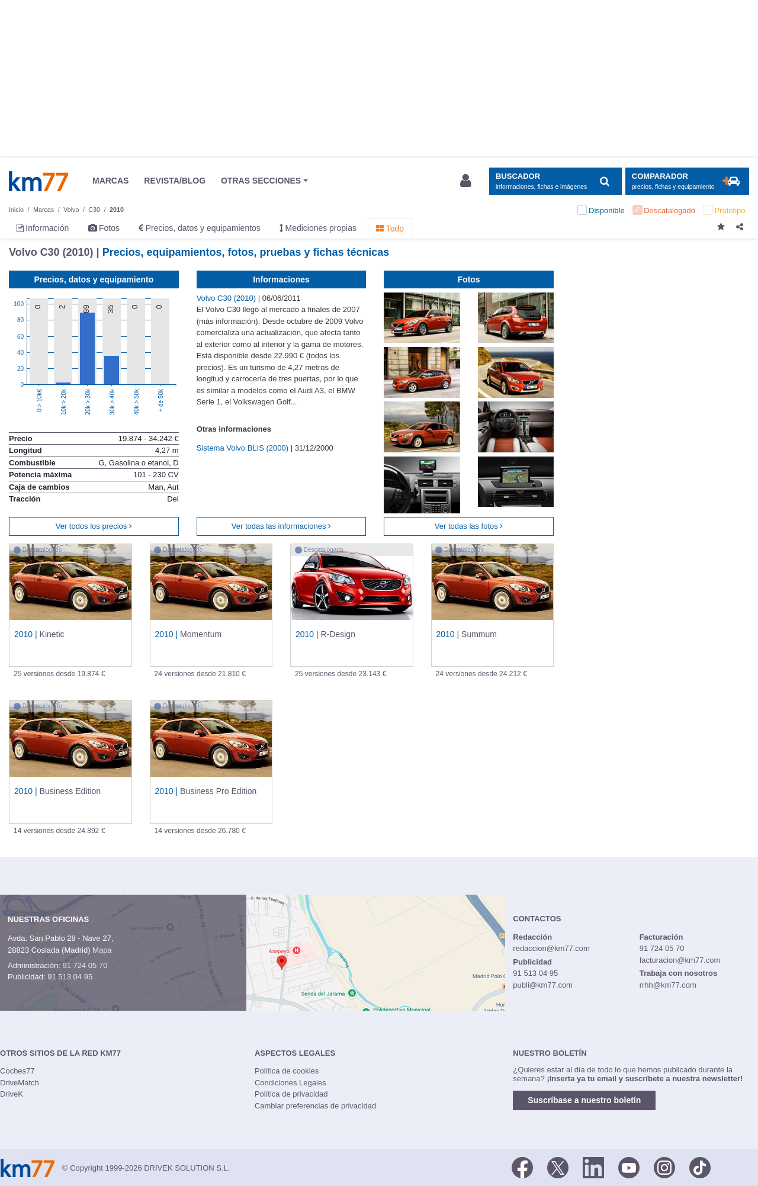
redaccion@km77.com (551, 948)
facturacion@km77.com (680, 960)
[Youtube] (629, 1167)
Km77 (38, 181)
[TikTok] (700, 1167)
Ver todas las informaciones (281, 526)
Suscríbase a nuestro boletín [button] (584, 1100)
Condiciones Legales (290, 1082)
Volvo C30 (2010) (227, 298)
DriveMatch (19, 1082)
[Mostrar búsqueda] (555, 181)
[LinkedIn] (593, 1167)
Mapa (102, 950)
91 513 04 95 (69, 976)
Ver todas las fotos (469, 526)
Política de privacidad (291, 1093)
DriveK (11, 1093)
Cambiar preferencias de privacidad (315, 1105)
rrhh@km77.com (668, 985)
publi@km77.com (543, 985)
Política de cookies (287, 1070)
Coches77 (17, 1070)
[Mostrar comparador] (687, 181)
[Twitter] (557, 1167)
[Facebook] (522, 1167)
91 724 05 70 (84, 965)
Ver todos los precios (94, 526)
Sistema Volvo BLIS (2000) (244, 447)
